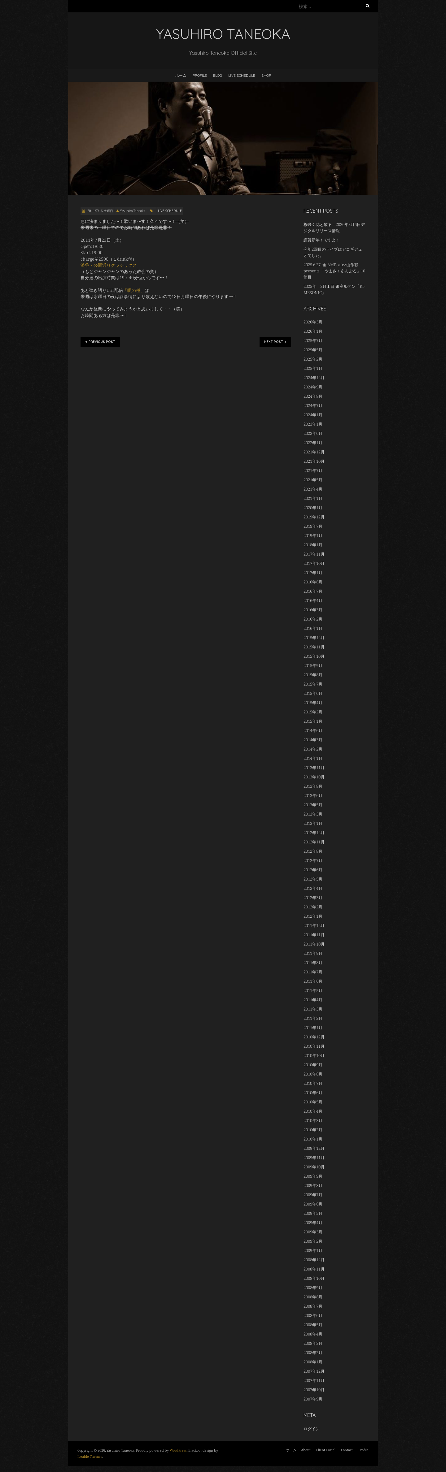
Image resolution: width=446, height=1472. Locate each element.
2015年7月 (313, 684)
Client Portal (325, 1450)
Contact (347, 1450)
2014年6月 (313, 730)
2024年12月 (314, 377)
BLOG (217, 75)
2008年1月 (313, 1362)
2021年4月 (313, 489)
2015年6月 (313, 693)
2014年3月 (313, 739)
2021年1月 (313, 498)
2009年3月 (313, 1232)
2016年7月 (313, 591)
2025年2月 (313, 359)
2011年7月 (313, 972)
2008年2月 (313, 1352)
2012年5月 (313, 879)
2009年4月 (313, 1222)
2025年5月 (313, 350)
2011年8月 (313, 962)
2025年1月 (313, 368)
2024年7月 (313, 405)
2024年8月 (313, 396)
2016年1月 (313, 628)
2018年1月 (313, 545)
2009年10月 (314, 1167)
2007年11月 (314, 1380)
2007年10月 (314, 1389)
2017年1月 (313, 572)
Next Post (275, 342)
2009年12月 (314, 1148)
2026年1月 (313, 331)
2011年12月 (314, 925)
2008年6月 (313, 1315)
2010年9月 (313, 1064)
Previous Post (100, 342)
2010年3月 (313, 1120)
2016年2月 (313, 619)
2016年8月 (313, 582)
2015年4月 (313, 702)
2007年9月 (313, 1399)
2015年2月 (313, 712)
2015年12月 (314, 637)
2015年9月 (313, 665)
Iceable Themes (89, 1456)
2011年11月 (314, 934)
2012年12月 (314, 832)
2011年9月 (313, 953)
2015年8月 (313, 675)
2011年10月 (314, 944)
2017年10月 (314, 563)
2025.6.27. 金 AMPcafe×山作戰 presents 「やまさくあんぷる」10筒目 (334, 271)
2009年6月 (313, 1204)
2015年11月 (314, 647)
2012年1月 (313, 916)
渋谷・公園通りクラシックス (109, 265)
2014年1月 (313, 758)
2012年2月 (313, 907)
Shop (266, 75)
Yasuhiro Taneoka (132, 211)
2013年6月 (313, 795)
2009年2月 (313, 1241)
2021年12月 (314, 452)
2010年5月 (313, 1102)
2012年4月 (313, 888)
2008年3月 (313, 1343)
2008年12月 (314, 1259)
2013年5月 (313, 804)
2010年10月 (314, 1055)
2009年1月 (313, 1250)
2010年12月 (314, 1037)
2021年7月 (313, 470)
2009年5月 (313, 1213)
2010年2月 (313, 1129)
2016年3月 (313, 610)
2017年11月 (314, 554)
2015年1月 (313, 721)
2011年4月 (313, 999)
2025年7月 (313, 340)
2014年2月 (313, 749)
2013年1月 (313, 823)
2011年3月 (313, 1009)
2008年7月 (313, 1306)
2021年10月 (314, 461)
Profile (200, 75)
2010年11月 (314, 1046)
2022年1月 (313, 442)
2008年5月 (313, 1324)
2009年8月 (313, 1185)
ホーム (180, 75)
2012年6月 (313, 869)
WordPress (178, 1450)
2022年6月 (313, 433)
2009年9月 (313, 1176)
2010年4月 (313, 1111)
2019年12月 (314, 517)
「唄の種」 (134, 290)
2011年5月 (313, 990)
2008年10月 (314, 1278)
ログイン (312, 1428)
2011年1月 (313, 1027)
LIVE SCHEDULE (241, 75)
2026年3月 (313, 322)
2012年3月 (313, 897)
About (306, 1450)
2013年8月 (313, 786)
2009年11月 (314, 1157)
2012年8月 (313, 851)
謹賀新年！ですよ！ (322, 240)
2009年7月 (313, 1194)
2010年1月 (313, 1139)
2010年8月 (313, 1074)
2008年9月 (313, 1287)
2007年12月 (314, 1371)
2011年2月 (313, 1018)
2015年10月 (314, 656)
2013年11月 (314, 767)
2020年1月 (313, 507)
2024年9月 (313, 387)
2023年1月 (313, 424)
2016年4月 (313, 600)
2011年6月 (313, 981)
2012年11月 (314, 842)
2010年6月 (313, 1092)
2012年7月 (313, 860)
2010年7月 (313, 1083)
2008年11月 (314, 1269)
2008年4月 (313, 1334)
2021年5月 (313, 480)
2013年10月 (314, 777)
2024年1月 (313, 415)
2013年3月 (313, 814)
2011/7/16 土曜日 (99, 211)
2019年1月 (313, 535)
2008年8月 (313, 1297)
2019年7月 (313, 526)
